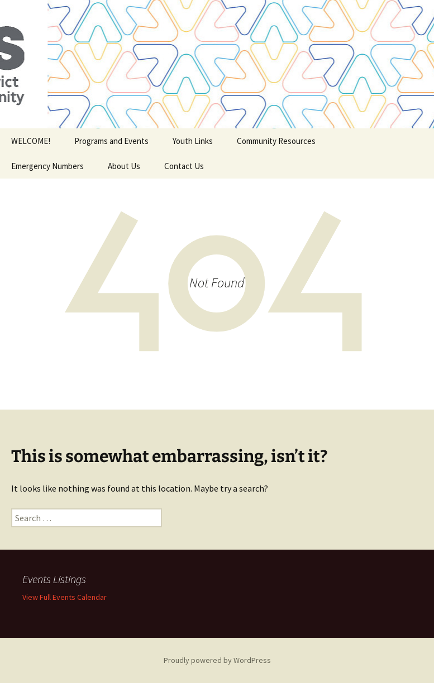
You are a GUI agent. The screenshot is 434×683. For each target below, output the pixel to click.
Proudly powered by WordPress (217, 660)
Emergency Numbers (47, 166)
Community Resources (276, 141)
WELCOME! (30, 141)
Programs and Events (111, 141)
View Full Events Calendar (64, 597)
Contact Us (184, 166)
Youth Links (193, 141)
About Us (124, 166)
